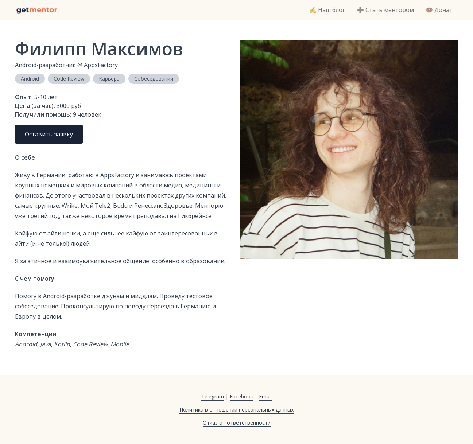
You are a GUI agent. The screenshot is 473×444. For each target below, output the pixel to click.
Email (265, 396)
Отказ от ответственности (237, 422)
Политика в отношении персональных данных (236, 409)
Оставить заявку (49, 134)
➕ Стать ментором (385, 10)
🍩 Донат (439, 10)
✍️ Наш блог (327, 10)
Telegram (212, 396)
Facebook (241, 396)
